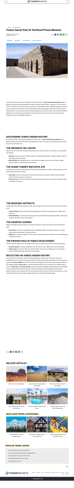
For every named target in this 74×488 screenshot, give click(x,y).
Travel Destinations (36, 40)
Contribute (38, 472)
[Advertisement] (16, 16)
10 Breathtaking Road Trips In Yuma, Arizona (18, 458)
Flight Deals (17, 40)
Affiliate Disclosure (55, 472)
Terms (43, 472)
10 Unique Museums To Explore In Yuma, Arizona (19, 455)
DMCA (63, 474)
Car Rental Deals (26, 40)
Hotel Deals (9, 40)
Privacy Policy (47, 472)
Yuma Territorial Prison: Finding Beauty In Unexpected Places (21, 453)
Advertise (67, 472)
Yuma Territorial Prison (12, 258)
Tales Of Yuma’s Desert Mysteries (16, 384)
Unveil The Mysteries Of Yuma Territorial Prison (18, 450)
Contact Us (62, 472)
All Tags (67, 474)
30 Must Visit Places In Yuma (14, 461)
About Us (33, 472)
